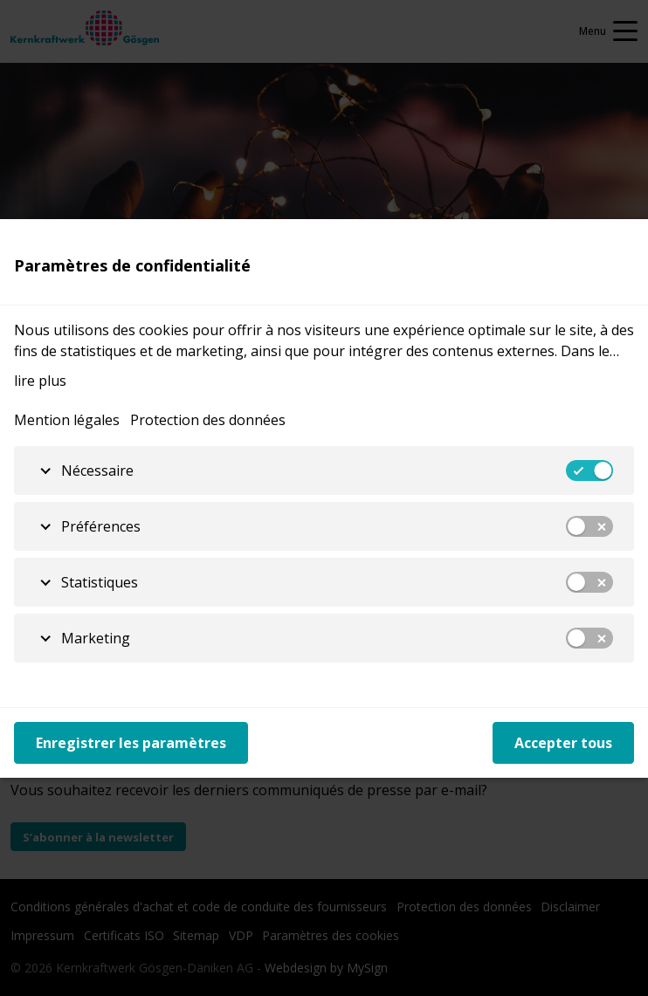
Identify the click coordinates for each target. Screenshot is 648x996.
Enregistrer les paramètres (131, 742)
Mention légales (67, 419)
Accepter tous (563, 742)
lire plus (40, 380)
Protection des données (208, 419)
